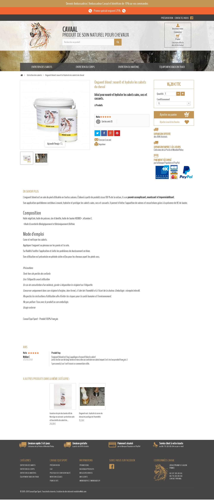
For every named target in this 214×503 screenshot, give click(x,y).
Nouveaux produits (87, 469)
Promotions (84, 465)
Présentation (167, 18)
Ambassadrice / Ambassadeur (90, 480)
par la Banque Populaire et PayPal (174, 169)
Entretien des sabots (42, 67)
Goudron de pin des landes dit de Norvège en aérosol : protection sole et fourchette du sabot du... (120, 417)
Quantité (160, 93)
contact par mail (175, 478)
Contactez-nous (182, 18)
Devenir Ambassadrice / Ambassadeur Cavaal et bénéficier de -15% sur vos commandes (107, 3)
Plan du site (54, 480)
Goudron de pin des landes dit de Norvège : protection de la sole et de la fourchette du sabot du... (63, 417)
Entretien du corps (85, 67)
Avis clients (84, 476)
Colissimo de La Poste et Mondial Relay (168, 148)
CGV (51, 469)
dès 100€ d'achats (162, 135)
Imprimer (102, 144)
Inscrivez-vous (177, 28)
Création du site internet (64, 491)
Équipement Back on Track (172, 67)
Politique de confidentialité (60, 473)
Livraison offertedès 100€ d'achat (178, 44)
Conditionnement (163, 99)
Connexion (178, 32)
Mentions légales (56, 476)
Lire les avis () (106, 121)
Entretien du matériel (128, 67)
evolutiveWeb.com (80, 491)
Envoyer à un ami (105, 139)
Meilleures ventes (86, 473)
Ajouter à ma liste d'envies (170, 122)
